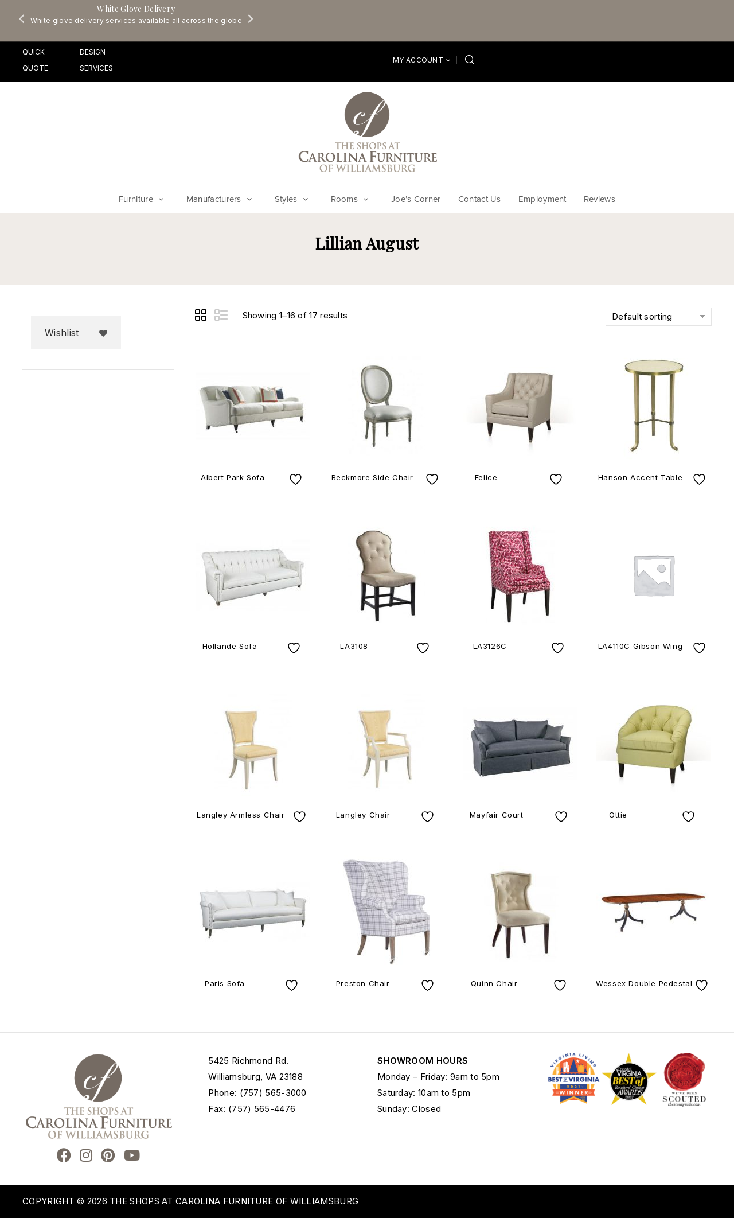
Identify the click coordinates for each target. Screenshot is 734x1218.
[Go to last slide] (22, 18)
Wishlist (62, 332)
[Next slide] (250, 18)
